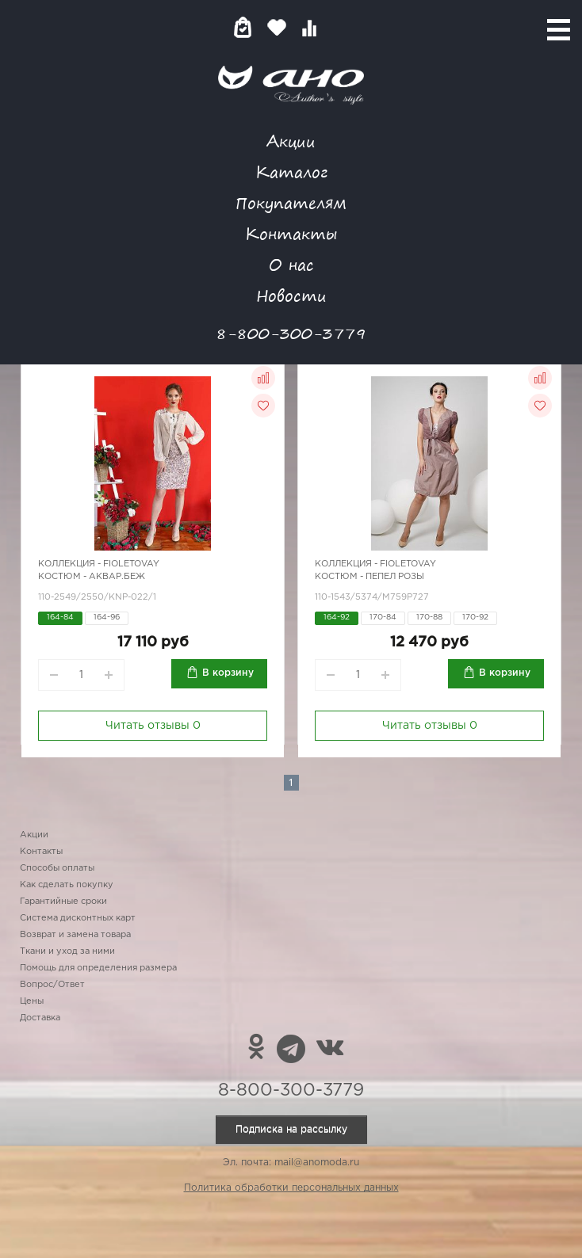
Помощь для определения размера (98, 968)
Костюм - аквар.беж (91, 577)
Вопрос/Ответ (52, 985)
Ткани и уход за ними (67, 951)
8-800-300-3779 (291, 333)
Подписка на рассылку (291, 1129)
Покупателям (291, 202)
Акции (291, 141)
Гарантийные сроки (63, 901)
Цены (32, 1001)
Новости (291, 295)
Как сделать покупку (66, 885)
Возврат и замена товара (75, 935)
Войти (340, 27)
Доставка (40, 1018)
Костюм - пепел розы (369, 577)
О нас (291, 264)
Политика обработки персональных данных (291, 1188)
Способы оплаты (57, 868)
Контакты (291, 233)
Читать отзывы (153, 725)
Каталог (291, 171)
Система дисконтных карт (78, 918)
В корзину (228, 673)
